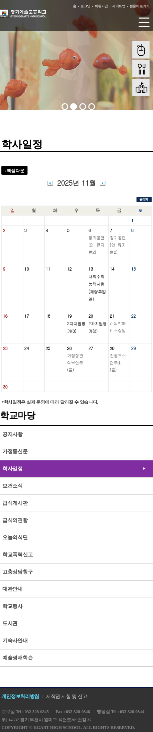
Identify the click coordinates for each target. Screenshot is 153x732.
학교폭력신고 (17, 554)
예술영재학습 (17, 657)
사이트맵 (118, 6)
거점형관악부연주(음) (75, 362)
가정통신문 (15, 451)
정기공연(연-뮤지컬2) (96, 244)
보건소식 (12, 486)
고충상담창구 (17, 572)
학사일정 (12, 468)
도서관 (10, 623)
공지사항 (12, 434)
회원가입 (101, 6)
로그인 (85, 6)
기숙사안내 (15, 640)
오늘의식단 (15, 537)
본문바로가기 (140, 6)
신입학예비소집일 (118, 326)
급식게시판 (15, 503)
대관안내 (12, 589)
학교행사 (12, 606)
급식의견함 (15, 520)
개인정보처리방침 (20, 696)
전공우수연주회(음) (118, 362)
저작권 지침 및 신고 (66, 696)
